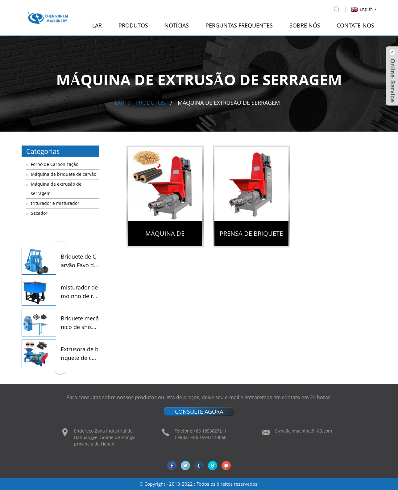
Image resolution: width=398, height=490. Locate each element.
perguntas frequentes (239, 25)
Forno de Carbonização (54, 164)
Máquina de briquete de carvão (63, 174)
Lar (97, 25)
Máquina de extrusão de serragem (229, 102)
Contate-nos (355, 25)
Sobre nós (304, 25)
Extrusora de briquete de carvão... (79, 354)
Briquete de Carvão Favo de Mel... (79, 261)
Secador (39, 213)
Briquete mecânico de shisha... (80, 323)
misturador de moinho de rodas (79, 292)
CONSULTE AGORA (199, 411)
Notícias (176, 25)
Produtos (133, 25)
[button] (60, 241)
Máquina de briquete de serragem (164, 237)
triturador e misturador (55, 203)
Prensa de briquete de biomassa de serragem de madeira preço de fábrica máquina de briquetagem (251, 237)
